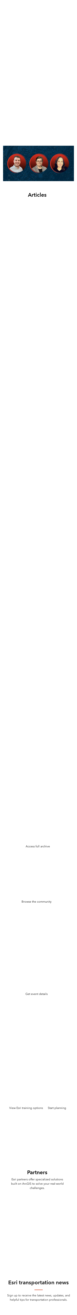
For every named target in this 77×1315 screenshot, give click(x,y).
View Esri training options (26, 1108)
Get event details (36, 994)
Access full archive (38, 846)
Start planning (57, 1108)
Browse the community (37, 901)
